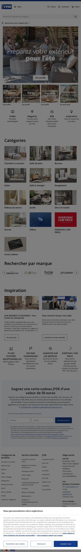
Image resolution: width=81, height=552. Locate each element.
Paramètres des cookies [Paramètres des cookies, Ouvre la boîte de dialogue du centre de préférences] (15, 544)
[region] (40, 528)
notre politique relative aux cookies (50, 535)
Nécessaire (41, 544)
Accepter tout (65, 544)
